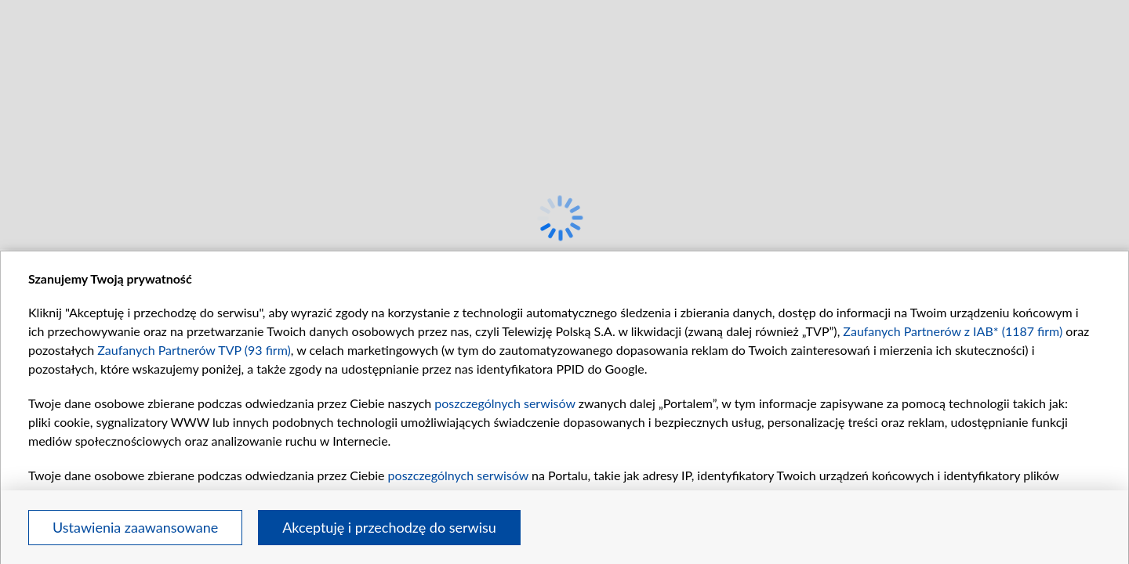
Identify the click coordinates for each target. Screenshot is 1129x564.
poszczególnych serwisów (504, 403)
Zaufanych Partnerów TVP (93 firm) (194, 349)
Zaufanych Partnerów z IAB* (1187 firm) (952, 331)
